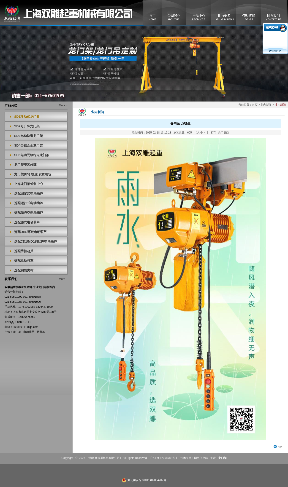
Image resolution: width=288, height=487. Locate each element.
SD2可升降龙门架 (27, 126)
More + (63, 105)
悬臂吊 (41, 332)
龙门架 (17, 332)
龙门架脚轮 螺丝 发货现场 (32, 174)
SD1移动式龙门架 (27, 116)
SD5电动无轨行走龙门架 (31, 155)
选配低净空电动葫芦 (28, 212)
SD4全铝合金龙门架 (28, 145)
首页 (255, 104)
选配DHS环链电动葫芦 (30, 232)
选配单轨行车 (23, 260)
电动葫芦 (28, 332)
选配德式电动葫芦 (27, 222)
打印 (213, 132)
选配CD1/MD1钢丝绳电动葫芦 (35, 241)
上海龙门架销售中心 (28, 184)
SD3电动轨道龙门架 (28, 136)
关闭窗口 (223, 132)
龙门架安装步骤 (25, 164)
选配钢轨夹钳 (23, 270)
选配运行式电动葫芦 (28, 203)
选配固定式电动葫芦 (28, 193)
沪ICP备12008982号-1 (163, 458)
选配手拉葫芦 (23, 251)
